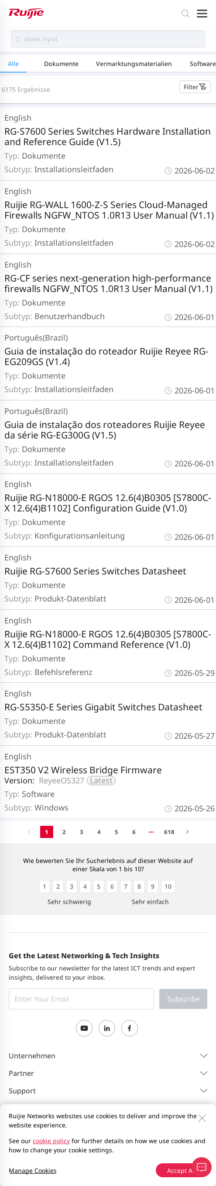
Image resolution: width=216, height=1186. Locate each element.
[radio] (44, 886)
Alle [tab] (13, 63)
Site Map (49, 1139)
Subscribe (183, 999)
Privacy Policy (86, 1139)
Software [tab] (203, 63)
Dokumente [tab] (61, 63)
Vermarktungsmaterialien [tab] (134, 63)
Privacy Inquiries (33, 1151)
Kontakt (20, 1139)
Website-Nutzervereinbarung (153, 1139)
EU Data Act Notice (89, 1151)
